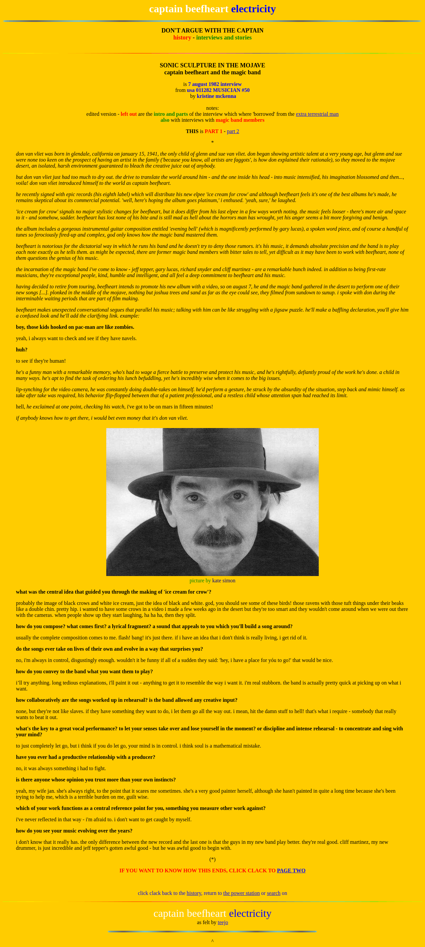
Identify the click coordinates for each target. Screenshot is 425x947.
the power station (241, 893)
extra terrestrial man (317, 114)
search (274, 893)
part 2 (233, 131)
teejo (223, 922)
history (194, 893)
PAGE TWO (291, 870)
